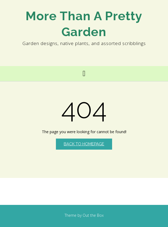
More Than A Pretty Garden (84, 24)
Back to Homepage (84, 144)
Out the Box (93, 215)
